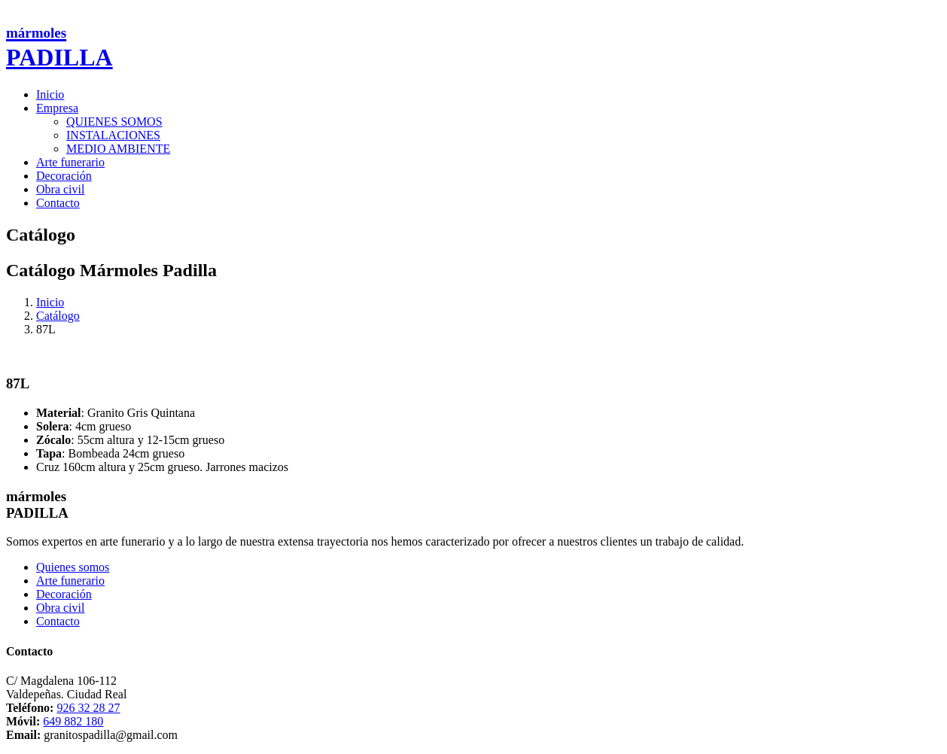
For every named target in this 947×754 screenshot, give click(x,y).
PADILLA (59, 48)
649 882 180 (73, 721)
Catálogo (58, 315)
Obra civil (60, 189)
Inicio (50, 94)
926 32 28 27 (88, 707)
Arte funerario (70, 162)
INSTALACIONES (113, 135)
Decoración (64, 175)
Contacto (58, 202)
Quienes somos (72, 567)
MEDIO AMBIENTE (118, 148)
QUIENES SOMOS (114, 121)
